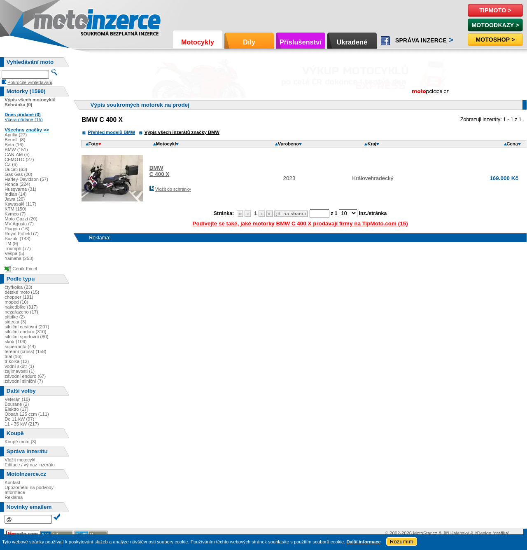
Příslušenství (301, 42)
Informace (15, 492)
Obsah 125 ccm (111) (27, 414)
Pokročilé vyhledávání (29, 82)
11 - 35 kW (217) (22, 423)
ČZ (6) (11, 164)
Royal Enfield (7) (22, 233)
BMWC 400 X (159, 171)
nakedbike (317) (21, 306)
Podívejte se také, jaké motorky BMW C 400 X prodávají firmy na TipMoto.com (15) (300, 223)
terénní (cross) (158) (25, 351)
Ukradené (352, 42)
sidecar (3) (15, 321)
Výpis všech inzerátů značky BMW (182, 132)
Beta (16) (14, 144)
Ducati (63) (16, 169)
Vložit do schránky (173, 189)
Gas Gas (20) (18, 174)
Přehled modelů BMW (111, 132)
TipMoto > (495, 10)
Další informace (363, 541)
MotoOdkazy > (495, 25)
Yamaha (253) (19, 258)
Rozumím (401, 541)
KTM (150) (15, 208)
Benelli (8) (15, 139)
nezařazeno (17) (21, 311)
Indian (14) (16, 194)
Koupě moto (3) (20, 441)
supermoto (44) (20, 346)
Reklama (14, 497)
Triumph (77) (18, 248)
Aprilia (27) (16, 134)
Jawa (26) (15, 199)
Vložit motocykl (20, 459)
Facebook (385, 40)
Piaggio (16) (17, 228)
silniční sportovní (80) (26, 336)
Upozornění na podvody (29, 487)
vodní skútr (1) (19, 366)
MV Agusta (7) (19, 223)
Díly (249, 42)
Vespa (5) (14, 253)
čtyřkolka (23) (18, 287)
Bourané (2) (17, 404)
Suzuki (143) (17, 238)
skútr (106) (15, 341)
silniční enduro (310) (25, 331)
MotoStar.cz (425, 533)
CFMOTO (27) (19, 159)
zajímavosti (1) (20, 371)
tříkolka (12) (17, 361)
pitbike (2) (15, 316)
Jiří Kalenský (456, 533)
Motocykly (197, 42)
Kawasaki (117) (20, 203)
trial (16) (13, 356)
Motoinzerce (51, 20)
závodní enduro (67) (25, 376)
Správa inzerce (421, 40)
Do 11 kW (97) (19, 419)
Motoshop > (495, 39)
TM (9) (11, 243)
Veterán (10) (17, 399)
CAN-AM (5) (17, 154)
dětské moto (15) (22, 292)
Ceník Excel (24, 268)
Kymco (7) (15, 213)
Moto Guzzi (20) (21, 218)
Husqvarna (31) (20, 189)
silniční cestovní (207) (27, 326)
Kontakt (12, 482)
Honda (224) (17, 184)
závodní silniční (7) (24, 381)
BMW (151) (16, 149)
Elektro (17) (16, 409)
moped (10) (16, 302)
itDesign (483, 533)
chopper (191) (19, 297)
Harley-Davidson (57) (26, 179)
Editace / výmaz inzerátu (30, 464)
